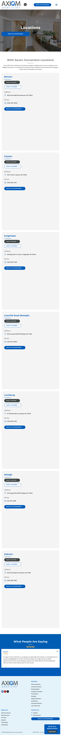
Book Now (52, 731)
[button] (56, 4)
